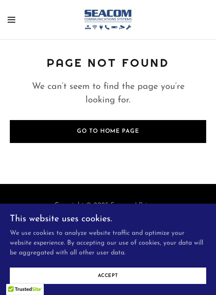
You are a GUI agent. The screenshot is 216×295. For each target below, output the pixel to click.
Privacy (149, 205)
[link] (108, 19)
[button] (19, 19)
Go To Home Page (108, 131)
